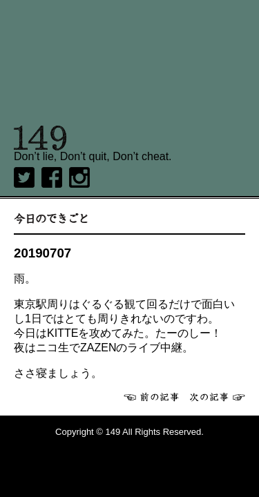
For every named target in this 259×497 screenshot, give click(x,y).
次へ (217, 397)
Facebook (51, 177)
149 (40, 138)
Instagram (79, 177)
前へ (151, 397)
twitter (24, 177)
